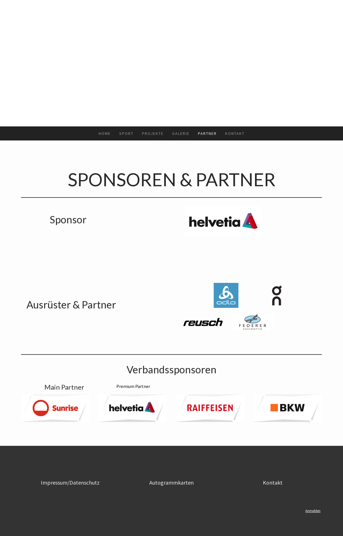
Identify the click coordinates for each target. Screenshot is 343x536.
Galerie (180, 133)
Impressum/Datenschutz (70, 482)
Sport (126, 133)
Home (105, 133)
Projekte (153, 133)
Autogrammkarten (171, 482)
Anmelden (313, 510)
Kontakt (235, 133)
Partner (207, 133)
